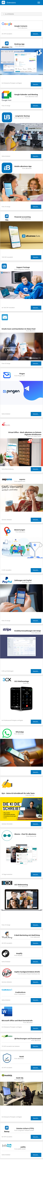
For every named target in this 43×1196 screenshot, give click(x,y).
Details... (36, 34)
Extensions (11, 3)
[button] (3, 2)
